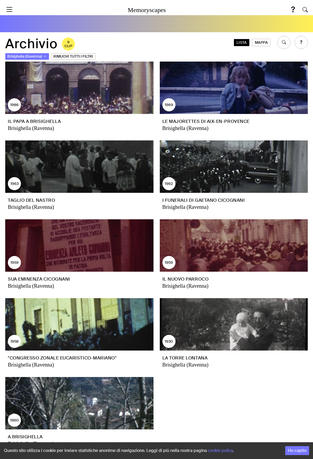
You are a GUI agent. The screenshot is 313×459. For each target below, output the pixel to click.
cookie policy (220, 450)
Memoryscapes (147, 10)
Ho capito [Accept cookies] (297, 450)
